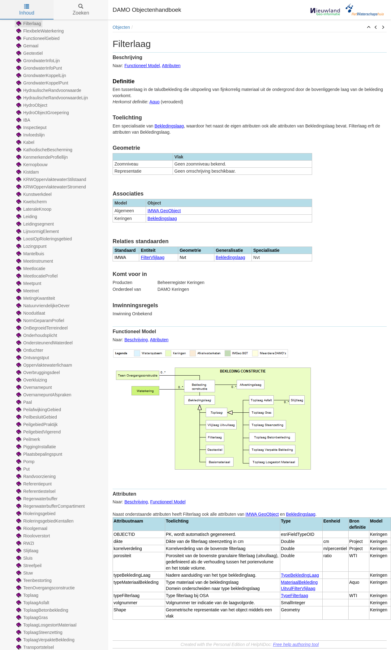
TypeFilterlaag (294, 595)
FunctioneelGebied (37, 38)
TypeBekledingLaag (300, 575)
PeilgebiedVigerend (38, 432)
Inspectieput (31, 127)
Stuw (24, 573)
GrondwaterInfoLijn (37, 60)
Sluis (23, 558)
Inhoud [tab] (26, 9)
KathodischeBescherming (43, 149)
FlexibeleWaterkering (39, 31)
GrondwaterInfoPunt (38, 68)
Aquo (154, 101)
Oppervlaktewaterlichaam (43, 365)
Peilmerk (27, 439)
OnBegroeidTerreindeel (41, 328)
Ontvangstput (32, 357)
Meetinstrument (34, 261)
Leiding (26, 216)
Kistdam (27, 172)
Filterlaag (28, 23)
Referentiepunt (33, 484)
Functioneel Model (142, 65)
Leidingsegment (34, 224)
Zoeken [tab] (81, 9)
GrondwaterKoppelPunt (41, 83)
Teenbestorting (33, 580)
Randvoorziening (35, 476)
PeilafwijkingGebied (38, 409)
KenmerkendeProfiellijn (41, 157)
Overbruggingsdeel (37, 372)
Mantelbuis (29, 253)
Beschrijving (136, 339)
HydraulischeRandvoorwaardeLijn (51, 97)
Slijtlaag (26, 550)
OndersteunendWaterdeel (44, 343)
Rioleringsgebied (35, 513)
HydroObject (31, 105)
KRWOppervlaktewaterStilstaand (50, 179)
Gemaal (26, 46)
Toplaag (26, 595)
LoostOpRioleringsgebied (43, 239)
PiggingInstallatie (35, 446)
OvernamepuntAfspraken (43, 394)
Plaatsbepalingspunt (38, 454)
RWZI (24, 543)
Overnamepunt (33, 387)
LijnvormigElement (37, 231)
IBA (22, 120)
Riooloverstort (32, 536)
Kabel (24, 142)
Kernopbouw (31, 164)
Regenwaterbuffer (36, 498)
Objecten (121, 27)
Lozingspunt (31, 246)
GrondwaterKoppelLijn (40, 75)
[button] (368, 27)
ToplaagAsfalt (32, 602)
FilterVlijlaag (152, 257)
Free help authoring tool (296, 644)
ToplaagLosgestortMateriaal (45, 625)
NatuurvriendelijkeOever (42, 305)
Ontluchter (29, 350)
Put (22, 469)
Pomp (25, 461)
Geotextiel (29, 53)
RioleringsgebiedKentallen (44, 521)
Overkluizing (31, 380)
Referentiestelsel (35, 491)
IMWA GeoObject (164, 210)
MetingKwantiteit (35, 298)
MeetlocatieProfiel (36, 276)
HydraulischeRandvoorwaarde (48, 90)
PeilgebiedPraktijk (36, 424)
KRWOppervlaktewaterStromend (50, 187)
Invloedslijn (30, 135)
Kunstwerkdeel (33, 194)
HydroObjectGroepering (42, 112)
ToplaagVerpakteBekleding (45, 640)
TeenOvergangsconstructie (45, 588)
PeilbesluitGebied (36, 417)
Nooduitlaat (30, 313)
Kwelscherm (31, 201)
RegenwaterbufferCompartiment (50, 506)
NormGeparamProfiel (39, 320)
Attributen (171, 65)
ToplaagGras (31, 617)
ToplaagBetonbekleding (41, 610)
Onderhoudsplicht (36, 335)
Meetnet (27, 291)
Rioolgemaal (31, 528)
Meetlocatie (30, 268)
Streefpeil (28, 565)
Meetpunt (28, 283)
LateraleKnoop (33, 209)
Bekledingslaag (169, 125)
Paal (23, 402)
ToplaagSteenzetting (38, 632)
